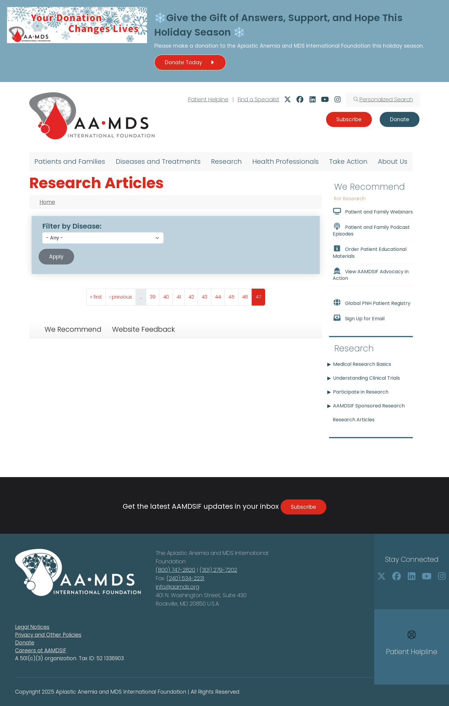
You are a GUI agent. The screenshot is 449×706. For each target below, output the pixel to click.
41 (180, 295)
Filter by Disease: (72, 226)
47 (260, 295)
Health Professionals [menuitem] (285, 161)
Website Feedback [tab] (143, 329)
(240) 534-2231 (185, 578)
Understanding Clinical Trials (366, 378)
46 (247, 295)
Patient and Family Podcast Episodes (371, 230)
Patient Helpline (208, 99)
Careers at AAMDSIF (40, 650)
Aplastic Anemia (259, 45)
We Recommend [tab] (73, 329)
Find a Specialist (258, 99)
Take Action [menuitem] (348, 161)
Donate (24, 642)
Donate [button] (399, 119)
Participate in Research (360, 391)
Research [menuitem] (226, 161)
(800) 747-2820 (175, 570)
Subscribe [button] (349, 119)
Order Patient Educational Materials (370, 252)
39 (154, 295)
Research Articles (354, 419)
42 (193, 295)
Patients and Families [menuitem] (69, 161)
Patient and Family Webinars (373, 211)
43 (206, 295)
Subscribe (303, 507)
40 (168, 295)
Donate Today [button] (190, 62)
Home (47, 202)
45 (233, 295)
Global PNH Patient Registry (371, 303)
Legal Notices (32, 627)
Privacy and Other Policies (48, 634)
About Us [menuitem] (392, 161)
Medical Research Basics (362, 364)
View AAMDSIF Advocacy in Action (371, 274)
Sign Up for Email (359, 318)
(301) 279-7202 (218, 570)
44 (220, 295)
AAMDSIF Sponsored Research (369, 405)
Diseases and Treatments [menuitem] (158, 161)
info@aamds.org (177, 586)
